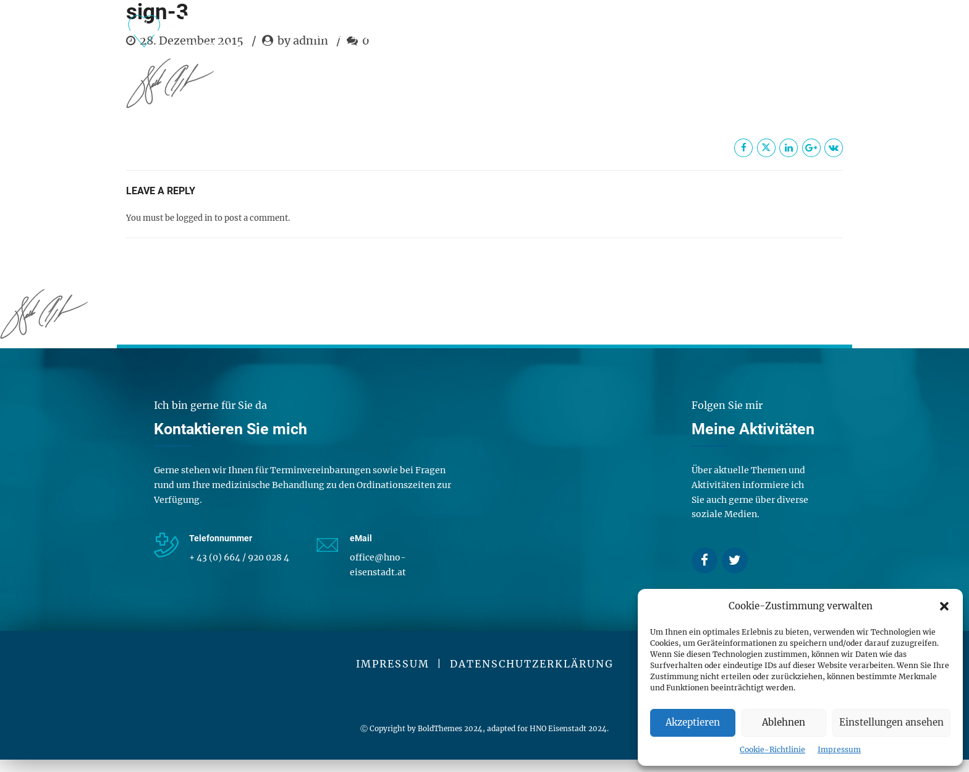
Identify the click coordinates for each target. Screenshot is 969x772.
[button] (944, 606)
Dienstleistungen (373, 35)
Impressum (839, 749)
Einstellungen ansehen (891, 722)
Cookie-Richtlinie (772, 749)
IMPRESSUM (392, 664)
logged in (194, 218)
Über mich (513, 35)
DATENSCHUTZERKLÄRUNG (532, 664)
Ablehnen (783, 722)
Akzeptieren (693, 722)
